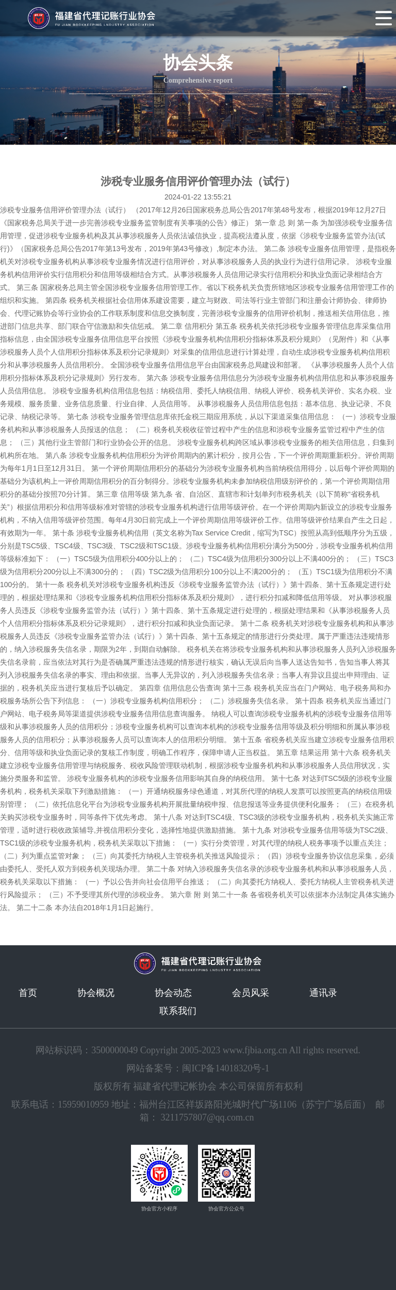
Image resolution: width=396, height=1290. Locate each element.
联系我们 (177, 1011)
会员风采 (250, 993)
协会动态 (173, 993)
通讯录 (323, 993)
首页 (28, 993)
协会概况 (95, 993)
